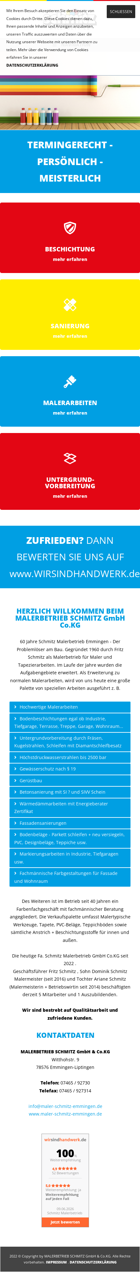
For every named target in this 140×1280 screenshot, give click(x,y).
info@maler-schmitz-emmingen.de (65, 1106)
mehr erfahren (70, 259)
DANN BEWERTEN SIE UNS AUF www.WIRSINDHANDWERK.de (75, 557)
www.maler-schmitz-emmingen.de (65, 1114)
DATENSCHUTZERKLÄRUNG (32, 65)
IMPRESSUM (56, 1262)
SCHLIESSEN (121, 11)
